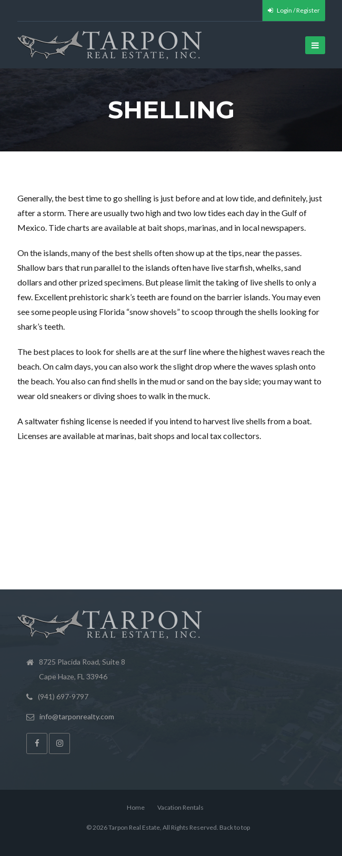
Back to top (234, 827)
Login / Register (294, 10)
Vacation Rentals (180, 807)
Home (136, 807)
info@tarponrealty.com (76, 716)
